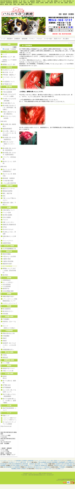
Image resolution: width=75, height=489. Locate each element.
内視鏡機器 (6, 336)
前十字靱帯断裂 (7, 266)
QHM (74, 480)
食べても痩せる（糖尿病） (9, 381)
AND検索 (6, 49)
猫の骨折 (5, 275)
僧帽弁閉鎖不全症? (8, 296)
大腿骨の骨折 (7, 259)
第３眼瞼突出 (70, 462)
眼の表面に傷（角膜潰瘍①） (9, 125)
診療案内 (17, 38)
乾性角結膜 (3, 464)
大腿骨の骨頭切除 (8, 261)
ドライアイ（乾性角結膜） (9, 158)
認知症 (5, 376)
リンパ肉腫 (6, 363)
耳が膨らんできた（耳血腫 (9, 233)
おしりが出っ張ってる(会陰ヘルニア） (9, 391)
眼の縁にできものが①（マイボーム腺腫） (9, 95)
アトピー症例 (7, 212)
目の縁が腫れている (9, 103)
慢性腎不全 (6, 288)
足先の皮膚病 (7, 217)
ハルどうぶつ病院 (36, 473)
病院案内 (10, 38)
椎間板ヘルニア (11, 454)
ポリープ (5, 326)
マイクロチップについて (9, 78)
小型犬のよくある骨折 (9, 256)
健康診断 (24, 38)
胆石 (4, 196)
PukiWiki (62, 480)
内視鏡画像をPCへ (8, 349)
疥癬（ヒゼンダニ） (9, 222)
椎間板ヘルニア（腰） (9, 56)
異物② (5, 340)
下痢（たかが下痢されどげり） (9, 199)
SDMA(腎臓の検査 (8, 291)
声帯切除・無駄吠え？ (9, 75)
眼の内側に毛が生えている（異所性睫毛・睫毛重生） (9, 107)
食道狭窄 (58, 464)
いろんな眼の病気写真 (9, 183)
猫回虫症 (5, 357)
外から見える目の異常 (9, 89)
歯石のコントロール (9, 188)
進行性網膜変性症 (17, 464)
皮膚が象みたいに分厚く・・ (9, 237)
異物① (5, 338)
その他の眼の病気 (8, 180)
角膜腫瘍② (62, 462)
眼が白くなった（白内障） (9, 162)
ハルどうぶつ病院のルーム (9, 419)
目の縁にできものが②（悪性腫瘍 (9, 99)
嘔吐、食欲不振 (7, 193)
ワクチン (32, 38)
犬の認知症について (9, 81)
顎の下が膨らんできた (9, 394)
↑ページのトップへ (5, 460)
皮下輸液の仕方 (7, 84)
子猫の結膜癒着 (7, 92)
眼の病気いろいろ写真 (41, 464)
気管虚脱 (5, 313)
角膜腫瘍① (55, 462)
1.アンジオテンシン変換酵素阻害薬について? (10, 300)
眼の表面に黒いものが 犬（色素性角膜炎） (10, 153)
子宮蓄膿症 (6, 319)
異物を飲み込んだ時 (9, 333)
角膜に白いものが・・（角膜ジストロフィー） (9, 144)
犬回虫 (5, 355)
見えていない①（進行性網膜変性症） (9, 170)
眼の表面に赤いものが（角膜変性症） (9, 138)
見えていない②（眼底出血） (9, 175)
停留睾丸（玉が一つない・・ (9, 322)
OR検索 (13, 49)
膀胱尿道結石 (7, 280)
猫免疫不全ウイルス (9, 368)
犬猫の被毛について (9, 210)
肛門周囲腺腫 (7, 387)
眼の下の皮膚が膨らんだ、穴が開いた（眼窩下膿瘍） (9, 400)
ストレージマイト (8, 240)
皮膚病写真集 (7, 243)
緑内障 (49, 462)
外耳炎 (5, 227)
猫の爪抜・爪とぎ (8, 72)
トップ (3, 38)
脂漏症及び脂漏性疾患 (9, 224)
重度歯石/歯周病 (7, 191)
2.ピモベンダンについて (10, 303)
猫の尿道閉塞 (7, 284)
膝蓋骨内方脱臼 (7, 263)
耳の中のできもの (8, 229)
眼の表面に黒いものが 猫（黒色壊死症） (10, 149)
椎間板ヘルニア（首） (9, 64)
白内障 (9, 464)
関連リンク (6, 415)
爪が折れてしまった (9, 70)
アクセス (39, 38)
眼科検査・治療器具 (9, 178)
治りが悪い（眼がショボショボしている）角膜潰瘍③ (9, 133)
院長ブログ (57, 38)
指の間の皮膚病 (7, 215)
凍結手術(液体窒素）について (9, 409)
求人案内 (66, 38)
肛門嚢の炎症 (7, 385)
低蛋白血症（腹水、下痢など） (9, 203)
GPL (71, 480)
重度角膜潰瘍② (7, 128)
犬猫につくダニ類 (8, 370)
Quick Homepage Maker (68, 479)
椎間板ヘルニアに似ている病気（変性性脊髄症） (9, 270)
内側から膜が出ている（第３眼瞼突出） (9, 113)
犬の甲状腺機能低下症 (9, 248)
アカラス (5, 219)
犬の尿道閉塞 (7, 286)
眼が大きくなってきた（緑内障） (9, 117)
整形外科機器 (7, 254)
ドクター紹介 (48, 38)
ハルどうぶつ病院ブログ (9, 418)
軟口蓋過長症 (7, 309)
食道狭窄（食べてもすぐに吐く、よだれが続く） (9, 345)
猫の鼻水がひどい (8, 311)
